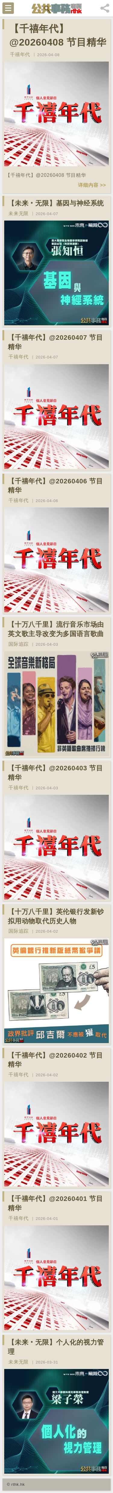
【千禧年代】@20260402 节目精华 (55, 1060)
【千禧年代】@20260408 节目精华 (57, 35)
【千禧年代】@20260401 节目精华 (55, 1203)
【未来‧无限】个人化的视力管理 (56, 1347)
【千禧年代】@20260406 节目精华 (55, 485)
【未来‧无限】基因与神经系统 (56, 203)
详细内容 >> (92, 185)
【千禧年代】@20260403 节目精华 (55, 772)
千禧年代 (20, 54)
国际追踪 (18, 644)
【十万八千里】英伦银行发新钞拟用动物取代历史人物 (56, 916)
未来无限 (18, 213)
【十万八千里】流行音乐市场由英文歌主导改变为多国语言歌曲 (56, 629)
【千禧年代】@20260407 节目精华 (55, 342)
